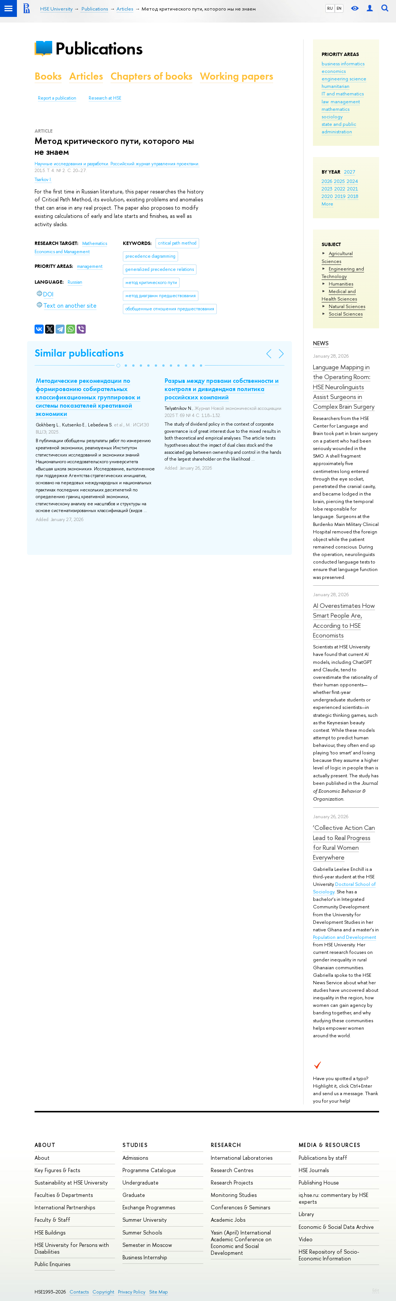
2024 (352, 181)
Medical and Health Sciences (339, 295)
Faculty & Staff (52, 1219)
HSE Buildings (50, 1232)
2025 (339, 181)
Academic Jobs (228, 1219)
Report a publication (57, 98)
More (327, 203)
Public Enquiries (52, 1264)
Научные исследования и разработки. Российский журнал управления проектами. (117, 164)
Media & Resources (330, 1144)
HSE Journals (314, 1170)
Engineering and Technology (343, 272)
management (345, 101)
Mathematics (94, 243)
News (321, 343)
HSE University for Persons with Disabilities (72, 1248)
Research (226, 1144)
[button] (118, 365)
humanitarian (335, 86)
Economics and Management (62, 252)
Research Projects (232, 1182)
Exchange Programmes (148, 1207)
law (325, 101)
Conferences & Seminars (240, 1207)
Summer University (144, 1219)
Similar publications (79, 353)
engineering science (344, 78)
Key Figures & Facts (57, 1170)
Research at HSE (105, 98)
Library (306, 1214)
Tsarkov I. (43, 180)
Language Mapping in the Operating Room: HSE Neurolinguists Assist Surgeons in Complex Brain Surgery (344, 387)
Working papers (236, 76)
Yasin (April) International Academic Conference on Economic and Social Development (241, 1243)
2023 (327, 188)
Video (306, 1239)
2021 (352, 188)
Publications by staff (323, 1157)
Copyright (103, 1292)
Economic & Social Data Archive (336, 1226)
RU (330, 8)
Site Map (158, 1292)
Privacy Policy (131, 1292)
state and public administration (339, 128)
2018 (353, 196)
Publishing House (319, 1182)
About (45, 1144)
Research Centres (232, 1170)
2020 (327, 196)
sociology (332, 116)
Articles (86, 76)
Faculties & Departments (64, 1194)
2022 (339, 188)
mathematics (335, 109)
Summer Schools (142, 1232)
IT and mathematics (343, 93)
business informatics (343, 63)
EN (339, 8)
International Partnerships (65, 1207)
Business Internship (144, 1257)
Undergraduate (140, 1182)
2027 (349, 171)
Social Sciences (346, 313)
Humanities (341, 283)
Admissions (135, 1157)
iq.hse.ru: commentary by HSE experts (333, 1198)
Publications (98, 48)
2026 (327, 181)
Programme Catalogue (149, 1170)
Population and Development (344, 937)
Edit (375, 1290)
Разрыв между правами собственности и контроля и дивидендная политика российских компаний (222, 388)
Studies (135, 1144)
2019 (340, 196)
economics (334, 71)
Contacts (79, 1292)
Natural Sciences (347, 306)
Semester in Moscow (147, 1244)
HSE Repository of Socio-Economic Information (329, 1255)
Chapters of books (151, 76)
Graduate (133, 1194)
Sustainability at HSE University (71, 1182)
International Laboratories (241, 1157)
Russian (75, 282)
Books (48, 76)
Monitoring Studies (234, 1194)
